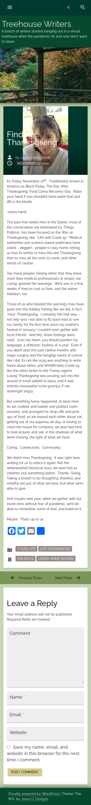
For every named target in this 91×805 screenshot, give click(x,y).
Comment (21, 633)
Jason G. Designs (34, 799)
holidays (25, 559)
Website (18, 732)
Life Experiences (55, 549)
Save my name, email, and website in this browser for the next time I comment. (43, 754)
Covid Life (26, 549)
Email (17, 714)
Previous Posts (26, 578)
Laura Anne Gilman (36, 157)
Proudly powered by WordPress (34, 794)
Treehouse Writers (36, 24)
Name (17, 697)
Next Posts (68, 578)
